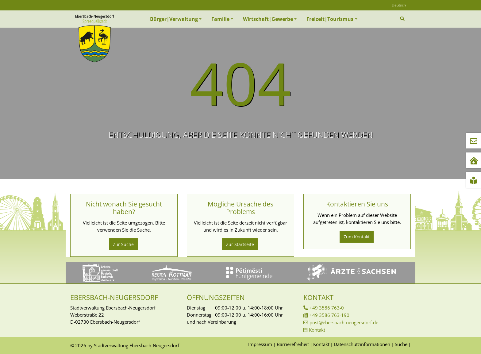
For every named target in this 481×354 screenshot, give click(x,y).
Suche (401, 344)
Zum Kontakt (357, 237)
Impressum (260, 344)
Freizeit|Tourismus (329, 19)
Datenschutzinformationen (362, 344)
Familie (220, 19)
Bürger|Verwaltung (174, 19)
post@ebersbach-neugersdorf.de (344, 322)
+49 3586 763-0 (327, 308)
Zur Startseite (240, 244)
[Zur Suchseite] (403, 19)
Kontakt (317, 330)
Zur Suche (123, 244)
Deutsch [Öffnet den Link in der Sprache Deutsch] (399, 5)
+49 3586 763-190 (329, 315)
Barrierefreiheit (293, 344)
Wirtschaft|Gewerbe (268, 19)
